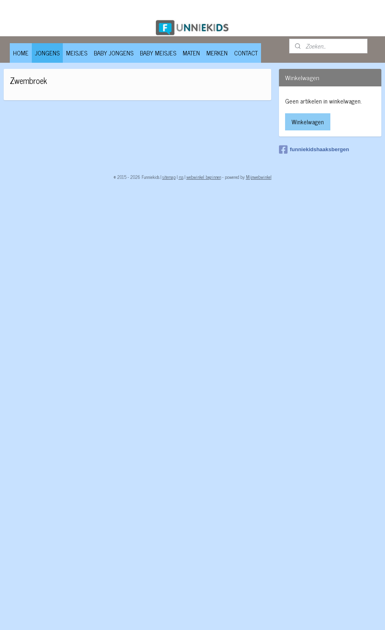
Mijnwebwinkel (259, 177)
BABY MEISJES (158, 53)
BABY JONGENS (113, 53)
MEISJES (76, 53)
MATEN (191, 53)
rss (181, 177)
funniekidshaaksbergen (314, 149)
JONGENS (47, 53)
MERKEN (217, 53)
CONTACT (246, 53)
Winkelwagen (308, 122)
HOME (21, 53)
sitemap (169, 177)
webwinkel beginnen (203, 177)
